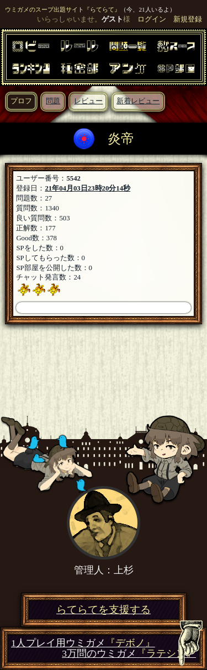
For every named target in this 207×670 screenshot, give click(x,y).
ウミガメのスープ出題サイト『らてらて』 (62, 9)
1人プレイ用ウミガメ (83, 643)
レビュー (88, 101)
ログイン (151, 19)
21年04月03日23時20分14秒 (87, 188)
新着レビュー (138, 101)
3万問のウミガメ (129, 653)
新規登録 (187, 19)
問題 (53, 101)
